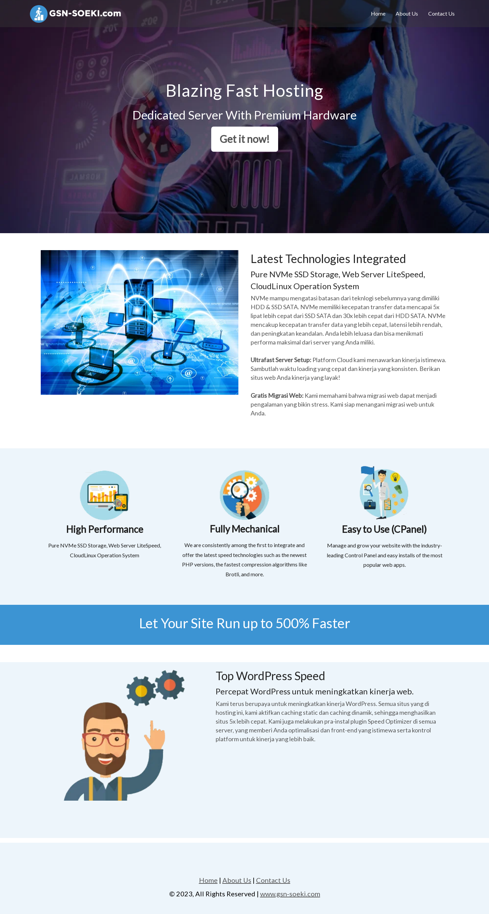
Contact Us (441, 13)
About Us (407, 13)
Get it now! (245, 139)
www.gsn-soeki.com (290, 894)
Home (378, 13)
